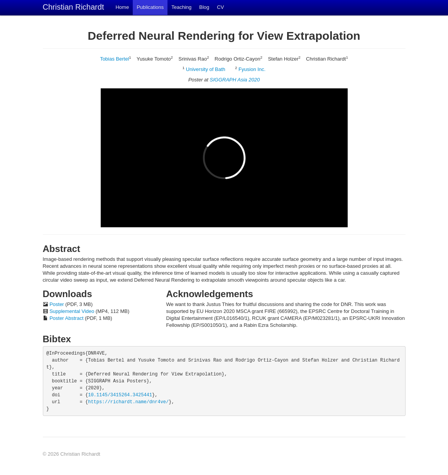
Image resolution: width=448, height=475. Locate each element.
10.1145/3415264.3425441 (120, 395)
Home (122, 7)
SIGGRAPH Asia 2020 (235, 80)
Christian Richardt (73, 7)
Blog (204, 7)
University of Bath (205, 69)
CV (220, 7)
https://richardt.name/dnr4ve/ (128, 402)
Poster (56, 304)
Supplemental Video (71, 311)
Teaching (181, 7)
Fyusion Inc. (251, 69)
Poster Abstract (66, 318)
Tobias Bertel (114, 59)
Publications (150, 7)
